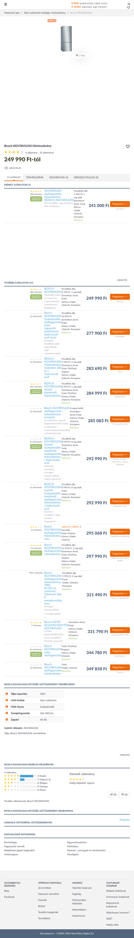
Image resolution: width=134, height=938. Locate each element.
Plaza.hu (120, 672)
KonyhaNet (120, 337)
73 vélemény (36, 548)
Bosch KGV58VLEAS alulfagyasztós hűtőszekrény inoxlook (57, 413)
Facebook (9, 897)
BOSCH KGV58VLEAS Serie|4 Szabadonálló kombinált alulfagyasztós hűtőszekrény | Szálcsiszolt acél (53, 451)
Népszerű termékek (48, 894)
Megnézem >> (120, 204)
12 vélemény (36, 530)
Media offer (112, 925)
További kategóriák (48, 912)
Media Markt (120, 396)
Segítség (76, 894)
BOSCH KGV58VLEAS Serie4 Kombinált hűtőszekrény (53, 389)
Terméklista (44, 918)
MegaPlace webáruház (120, 536)
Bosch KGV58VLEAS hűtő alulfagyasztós (53, 651)
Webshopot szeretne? (117, 913)
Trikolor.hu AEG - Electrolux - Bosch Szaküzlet (120, 461)
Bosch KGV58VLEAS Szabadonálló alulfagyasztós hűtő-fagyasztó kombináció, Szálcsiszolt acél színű (53, 325)
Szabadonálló (47, 707)
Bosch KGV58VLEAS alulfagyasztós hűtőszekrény (53, 549)
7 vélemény (36, 625)
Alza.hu (120, 302)
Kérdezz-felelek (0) (86, 177)
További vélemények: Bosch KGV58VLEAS (26, 801)
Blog (6, 891)
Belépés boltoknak (116, 891)
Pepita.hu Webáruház (120, 598)
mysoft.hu (120, 209)
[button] (127, 8)
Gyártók (42, 900)
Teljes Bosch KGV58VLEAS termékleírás (25, 733)
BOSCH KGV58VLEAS (53, 290)
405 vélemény (36, 387)
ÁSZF (109, 919)
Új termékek (44, 888)
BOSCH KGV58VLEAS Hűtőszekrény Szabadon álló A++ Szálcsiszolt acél (53, 368)
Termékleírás (34, 177)
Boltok (41, 906)
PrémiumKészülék (120, 424)
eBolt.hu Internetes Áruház (120, 559)
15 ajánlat (14, 177)
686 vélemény (36, 292)
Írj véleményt (47, 153)
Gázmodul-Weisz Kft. (120, 635)
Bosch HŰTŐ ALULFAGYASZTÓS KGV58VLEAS (56, 625)
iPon (120, 372)
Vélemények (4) (58, 177)
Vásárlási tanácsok (82, 888)
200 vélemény (36, 194)
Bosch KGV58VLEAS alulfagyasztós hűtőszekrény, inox (53, 532)
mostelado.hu (120, 656)
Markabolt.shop (119, 506)
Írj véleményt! (36, 316)
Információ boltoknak (117, 897)
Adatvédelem (79, 910)
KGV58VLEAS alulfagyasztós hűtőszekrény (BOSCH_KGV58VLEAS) (59, 195)
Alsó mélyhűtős (48, 700)
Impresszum (78, 916)
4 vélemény (31, 153)
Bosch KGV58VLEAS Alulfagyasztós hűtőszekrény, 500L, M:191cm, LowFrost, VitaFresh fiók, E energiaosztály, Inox (53, 588)
